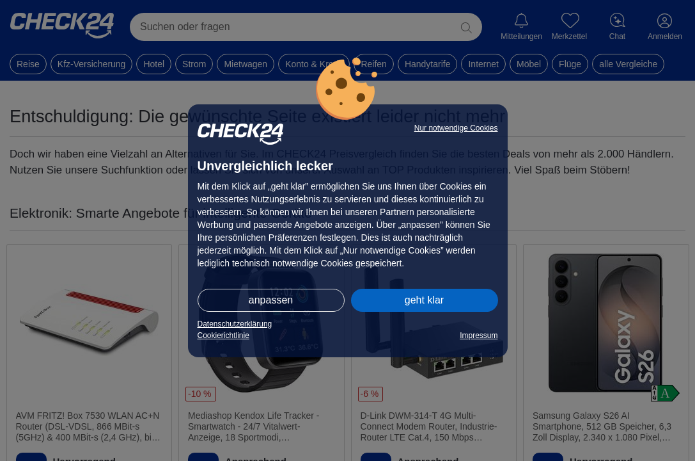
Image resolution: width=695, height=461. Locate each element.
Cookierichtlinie (223, 335)
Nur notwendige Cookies (456, 128)
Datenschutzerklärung (235, 323)
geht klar (424, 300)
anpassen (271, 300)
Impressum (478, 335)
